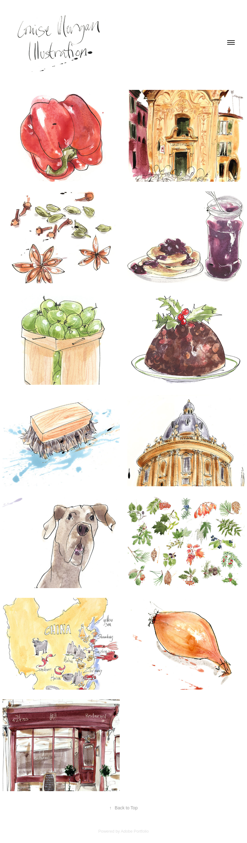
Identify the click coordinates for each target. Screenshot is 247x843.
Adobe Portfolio (135, 831)
